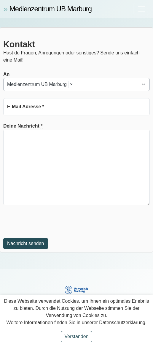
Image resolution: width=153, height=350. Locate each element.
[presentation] (48, 221)
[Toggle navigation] (141, 9)
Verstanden (77, 336)
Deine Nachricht (23, 125)
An (6, 74)
